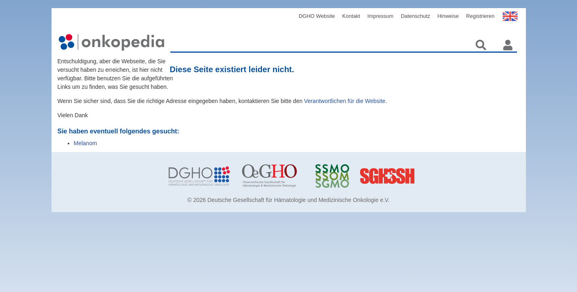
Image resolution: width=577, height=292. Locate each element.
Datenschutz (415, 16)
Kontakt (351, 16)
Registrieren (480, 16)
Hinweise (448, 16)
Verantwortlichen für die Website (345, 101)
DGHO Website (317, 16)
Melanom (85, 143)
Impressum (380, 16)
